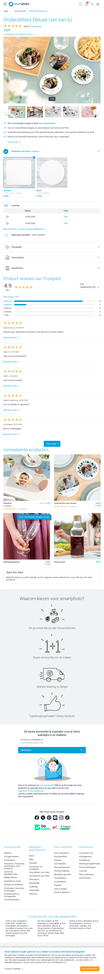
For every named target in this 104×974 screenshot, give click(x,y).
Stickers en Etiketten (13, 884)
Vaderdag (33, 886)
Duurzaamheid (60, 855)
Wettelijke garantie (62, 873)
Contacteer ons (86, 852)
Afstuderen (34, 878)
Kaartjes (8, 852)
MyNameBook (10, 876)
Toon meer (51, 443)
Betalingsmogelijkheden (90, 863)
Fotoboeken (9, 859)
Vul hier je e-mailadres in (32, 739)
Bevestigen (26, 749)
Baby (31, 858)
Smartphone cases (12, 880)
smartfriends (85, 877)
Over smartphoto (61, 852)
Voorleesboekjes (12, 898)
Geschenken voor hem (39, 875)
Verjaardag (34, 889)
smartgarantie (85, 855)
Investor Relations (62, 891)
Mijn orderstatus (86, 873)
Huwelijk (33, 862)
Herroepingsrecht (62, 866)
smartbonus (84, 859)
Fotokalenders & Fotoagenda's (11, 894)
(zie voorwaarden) (47, 123)
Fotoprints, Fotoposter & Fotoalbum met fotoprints (14, 865)
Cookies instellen (14, 969)
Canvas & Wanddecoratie (11, 872)
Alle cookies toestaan (89, 969)
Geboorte (33, 893)
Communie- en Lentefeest (35, 867)
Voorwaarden (60, 863)
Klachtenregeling (61, 870)
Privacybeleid (60, 877)
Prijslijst (57, 884)
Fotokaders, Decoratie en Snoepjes (14, 888)
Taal (82, 284)
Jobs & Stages (60, 888)
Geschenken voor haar (39, 871)
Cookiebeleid (60, 880)
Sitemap (57, 859)
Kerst (31, 855)
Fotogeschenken (11, 855)
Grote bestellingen (87, 866)
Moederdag (34, 882)
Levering (83, 870)
